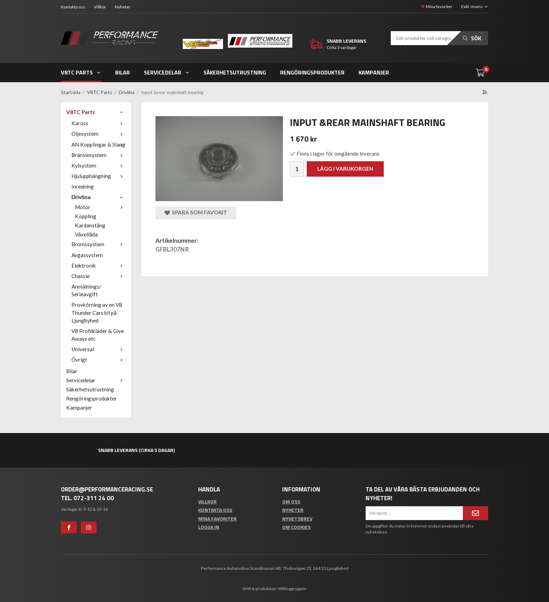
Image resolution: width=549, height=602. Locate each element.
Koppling (85, 216)
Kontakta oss (73, 6)
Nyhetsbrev (297, 518)
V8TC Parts (81, 72)
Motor (100, 207)
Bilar (122, 72)
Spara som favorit (196, 212)
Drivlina (98, 197)
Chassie (98, 276)
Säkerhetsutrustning (234, 72)
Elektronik (98, 265)
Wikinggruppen (292, 588)
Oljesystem (98, 133)
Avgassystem (87, 255)
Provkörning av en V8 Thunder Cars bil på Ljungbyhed (96, 312)
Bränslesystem (98, 155)
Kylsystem (98, 165)
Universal (98, 349)
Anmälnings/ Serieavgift (86, 290)
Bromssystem (98, 244)
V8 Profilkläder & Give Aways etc (97, 335)
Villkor (100, 6)
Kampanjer (374, 72)
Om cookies (296, 527)
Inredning (82, 186)
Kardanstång (90, 225)
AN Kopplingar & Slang (98, 144)
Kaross (98, 123)
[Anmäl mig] (475, 513)
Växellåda (86, 234)
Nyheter (123, 6)
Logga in (208, 527)
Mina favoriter (436, 6)
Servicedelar (167, 72)
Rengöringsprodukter (312, 72)
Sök (472, 38)
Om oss (291, 501)
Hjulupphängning (98, 176)
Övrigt (98, 359)
